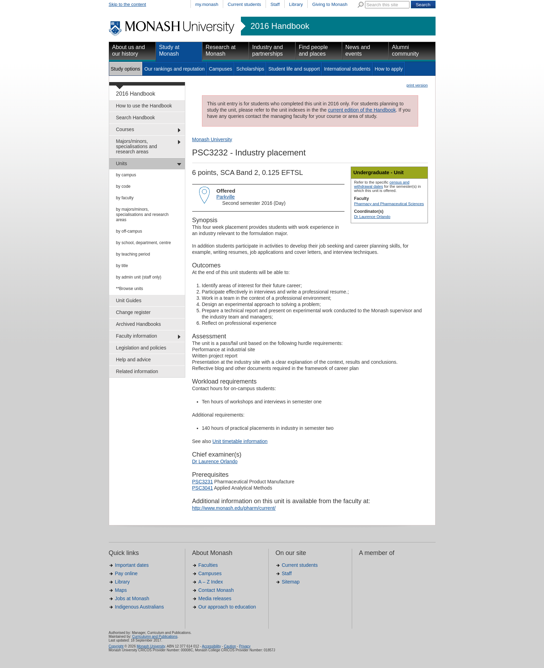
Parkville (226, 197)
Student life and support (294, 69)
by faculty (125, 197)
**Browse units (129, 288)
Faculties (208, 565)
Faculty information (136, 336)
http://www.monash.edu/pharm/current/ (234, 508)
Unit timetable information (240, 441)
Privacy (245, 646)
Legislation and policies (141, 348)
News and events (358, 50)
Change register (133, 312)
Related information (137, 371)
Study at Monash (169, 50)
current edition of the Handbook (362, 110)
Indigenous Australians (139, 607)
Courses (125, 129)
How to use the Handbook (144, 105)
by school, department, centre (143, 242)
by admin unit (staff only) (139, 277)
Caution (230, 646)
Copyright (116, 646)
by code (123, 186)
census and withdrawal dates (381, 184)
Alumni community (405, 50)
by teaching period (133, 254)
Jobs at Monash (132, 598)
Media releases (215, 598)
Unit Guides (128, 300)
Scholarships (250, 69)
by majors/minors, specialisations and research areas (142, 214)
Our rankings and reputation (174, 69)
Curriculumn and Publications (154, 636)
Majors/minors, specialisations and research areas (136, 146)
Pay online (126, 573)
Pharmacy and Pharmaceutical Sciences (389, 204)
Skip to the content (127, 4)
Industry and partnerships (267, 50)
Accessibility (211, 646)
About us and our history (128, 50)
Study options (125, 69)
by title (122, 265)
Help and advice (133, 359)
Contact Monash (216, 590)
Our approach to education (227, 607)
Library (296, 4)
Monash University (212, 139)
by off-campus (129, 231)
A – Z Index (210, 582)
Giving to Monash (329, 4)
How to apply (389, 69)
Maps (121, 590)
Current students (244, 4)
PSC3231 (202, 481)
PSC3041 (202, 488)
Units (121, 163)
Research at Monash (221, 50)
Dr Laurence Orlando (372, 217)
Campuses (220, 69)
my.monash (206, 4)
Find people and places (313, 50)
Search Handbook (135, 117)
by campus (126, 174)
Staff (275, 4)
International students (347, 69)
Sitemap (291, 582)
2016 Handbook (280, 26)
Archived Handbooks (138, 324)
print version (417, 85)
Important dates (132, 565)
